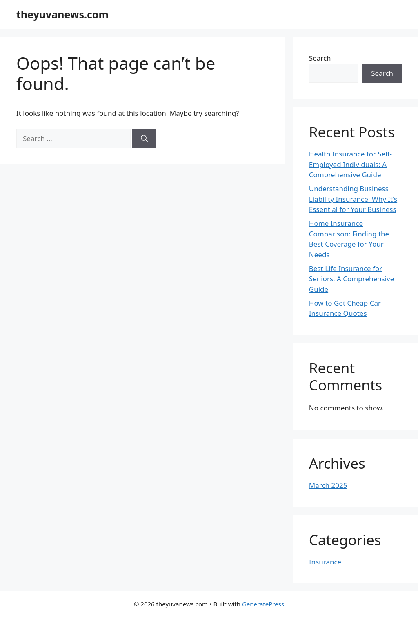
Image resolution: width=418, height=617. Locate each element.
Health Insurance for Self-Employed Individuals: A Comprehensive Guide (350, 164)
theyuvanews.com (62, 14)
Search (320, 58)
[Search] (144, 138)
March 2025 (328, 485)
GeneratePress (263, 604)
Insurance (325, 561)
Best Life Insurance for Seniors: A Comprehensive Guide (351, 279)
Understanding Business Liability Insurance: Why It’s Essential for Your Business (353, 199)
